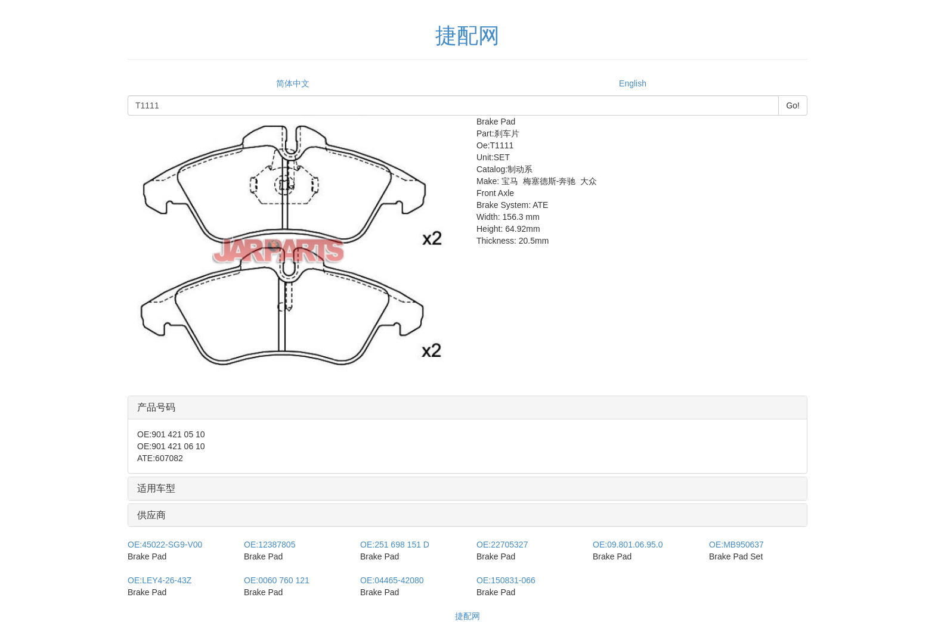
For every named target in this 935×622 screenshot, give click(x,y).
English (632, 83)
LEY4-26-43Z (159, 580)
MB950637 (736, 544)
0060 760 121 (276, 580)
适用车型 (156, 488)
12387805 (269, 544)
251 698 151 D (394, 544)
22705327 (502, 544)
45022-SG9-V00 (165, 544)
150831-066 (505, 580)
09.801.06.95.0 (628, 544)
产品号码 (156, 407)
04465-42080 (392, 580)
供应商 (151, 515)
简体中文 (292, 83)
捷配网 (467, 616)
